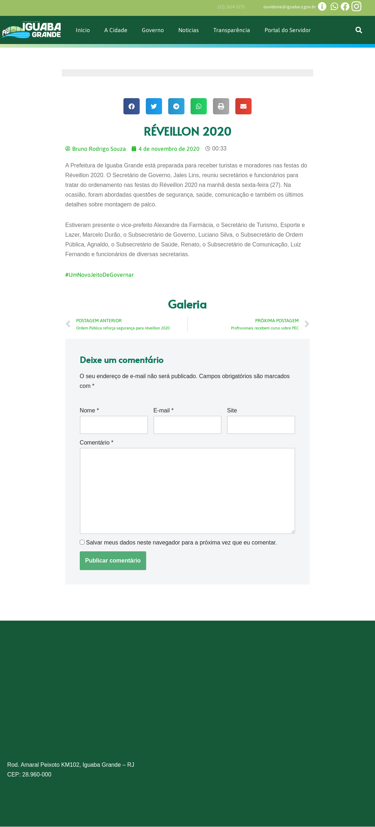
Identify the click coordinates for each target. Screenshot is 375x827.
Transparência (232, 29)
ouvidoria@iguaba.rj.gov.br (289, 6)
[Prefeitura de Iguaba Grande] (187, 705)
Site (232, 411)
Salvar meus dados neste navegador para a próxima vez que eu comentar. (181, 543)
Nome (89, 411)
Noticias (188, 29)
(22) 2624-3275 (231, 6)
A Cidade (115, 29)
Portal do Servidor (288, 29)
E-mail (163, 411)
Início (83, 29)
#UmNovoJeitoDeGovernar (100, 275)
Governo (153, 29)
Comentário (96, 443)
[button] (359, 30)
